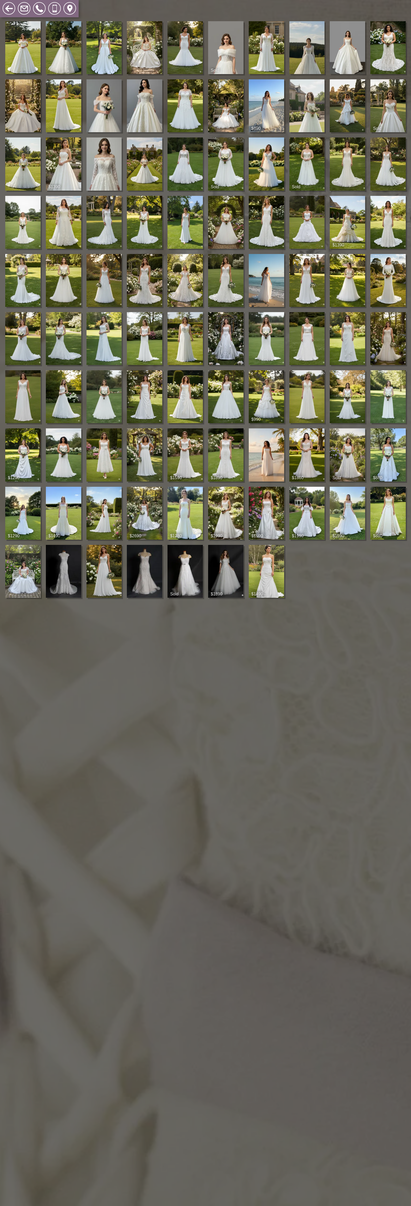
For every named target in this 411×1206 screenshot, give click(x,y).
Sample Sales (85, 5)
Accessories (122, 5)
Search (152, 5)
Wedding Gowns (42, 5)
